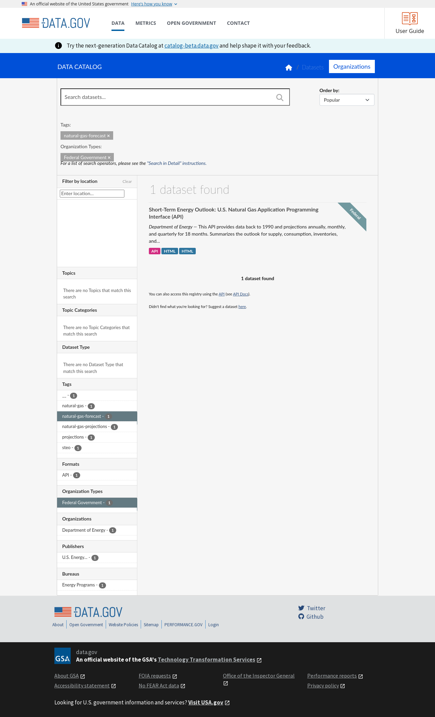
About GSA (66, 675)
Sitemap (151, 625)
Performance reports (332, 675)
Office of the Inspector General (259, 675)
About (58, 625)
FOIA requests (155, 675)
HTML (169, 251)
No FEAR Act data (159, 685)
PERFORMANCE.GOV (183, 625)
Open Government (86, 625)
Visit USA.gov (205, 702)
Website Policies (123, 625)
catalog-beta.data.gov (191, 45)
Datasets (313, 67)
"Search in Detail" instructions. (177, 163)
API (154, 251)
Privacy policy (323, 685)
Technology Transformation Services (206, 659)
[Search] (280, 97)
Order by (328, 90)
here (242, 306)
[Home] (56, 23)
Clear (127, 181)
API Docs (240, 294)
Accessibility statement (82, 685)
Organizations (351, 66)
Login (213, 625)
